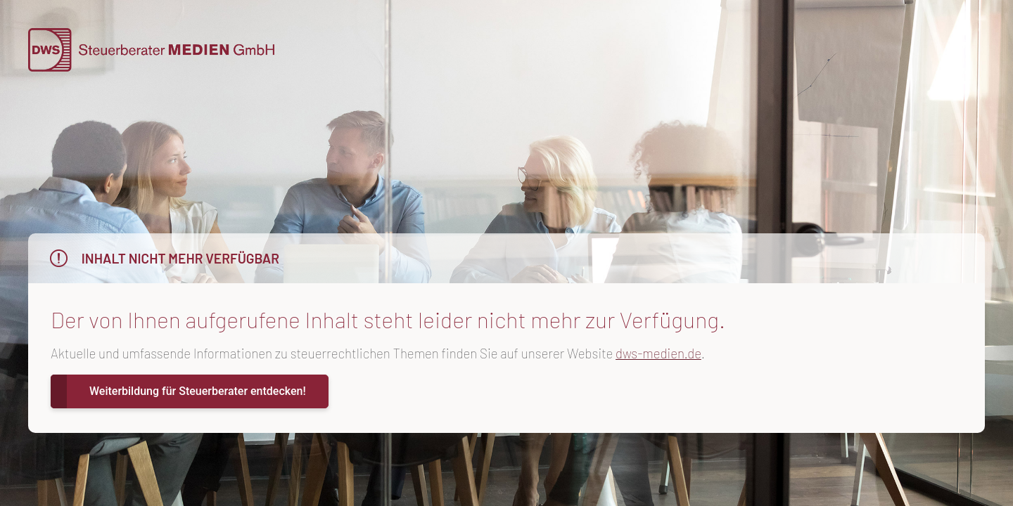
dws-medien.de (658, 353)
